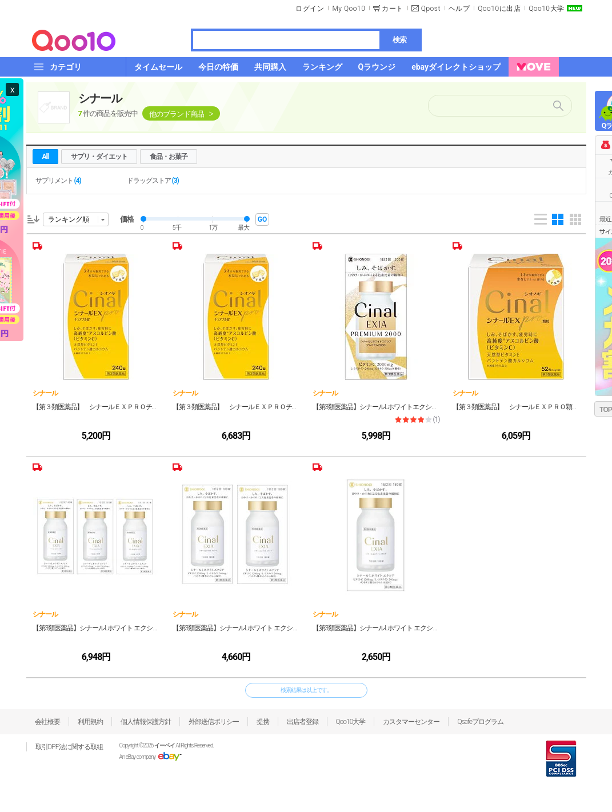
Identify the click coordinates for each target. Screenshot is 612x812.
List (540, 219)
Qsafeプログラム (480, 722)
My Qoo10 (348, 9)
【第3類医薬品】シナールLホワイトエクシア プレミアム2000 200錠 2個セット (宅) (376, 407)
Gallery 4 (557, 219)
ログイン (309, 9)
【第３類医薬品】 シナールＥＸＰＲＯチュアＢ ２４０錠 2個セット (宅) (96, 407)
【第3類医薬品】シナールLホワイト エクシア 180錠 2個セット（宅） (236, 628)
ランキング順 (68, 219)
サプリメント (58, 181)
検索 (399, 39)
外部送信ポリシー (214, 722)
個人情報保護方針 (146, 722)
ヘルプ (459, 9)
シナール (100, 98)
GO (262, 219)
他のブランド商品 (176, 114)
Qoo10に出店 (499, 9)
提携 (263, 722)
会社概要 (47, 722)
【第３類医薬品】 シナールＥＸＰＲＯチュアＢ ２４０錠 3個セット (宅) (236, 407)
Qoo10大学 (546, 9)
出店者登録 (302, 722)
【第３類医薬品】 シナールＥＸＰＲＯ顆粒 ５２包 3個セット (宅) (516, 407)
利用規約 (90, 722)
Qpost (431, 9)
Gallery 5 (575, 219)
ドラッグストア (153, 181)
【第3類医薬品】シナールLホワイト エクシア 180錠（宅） (376, 628)
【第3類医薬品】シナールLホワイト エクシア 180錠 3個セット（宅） (96, 628)
